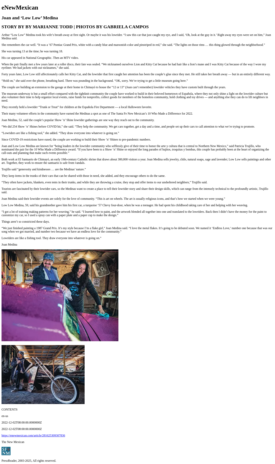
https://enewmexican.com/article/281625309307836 (33, 435)
